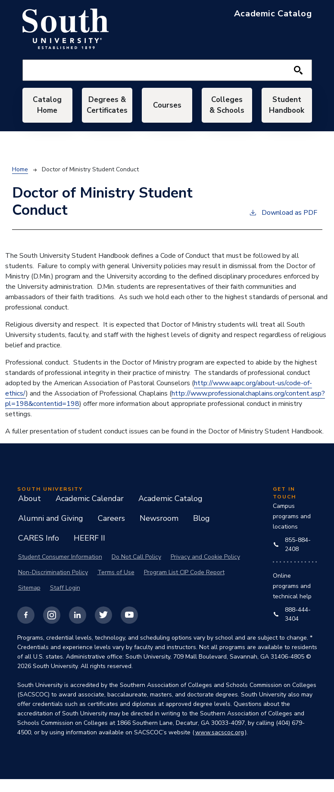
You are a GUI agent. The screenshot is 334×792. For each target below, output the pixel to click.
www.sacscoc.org (219, 745)
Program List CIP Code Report (184, 585)
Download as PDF (283, 225)
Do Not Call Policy (136, 570)
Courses (167, 111)
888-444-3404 (292, 626)
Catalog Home (47, 111)
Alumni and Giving (50, 531)
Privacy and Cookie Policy (205, 570)
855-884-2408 (292, 557)
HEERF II (89, 551)
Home (20, 182)
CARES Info (38, 551)
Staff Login (65, 601)
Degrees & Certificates (107, 111)
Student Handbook (286, 111)
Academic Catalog (170, 511)
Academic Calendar (90, 511)
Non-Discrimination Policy (53, 585)
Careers (111, 531)
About (29, 511)
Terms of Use (115, 585)
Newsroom (159, 531)
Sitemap (29, 601)
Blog (201, 531)
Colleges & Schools (227, 111)
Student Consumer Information (60, 570)
